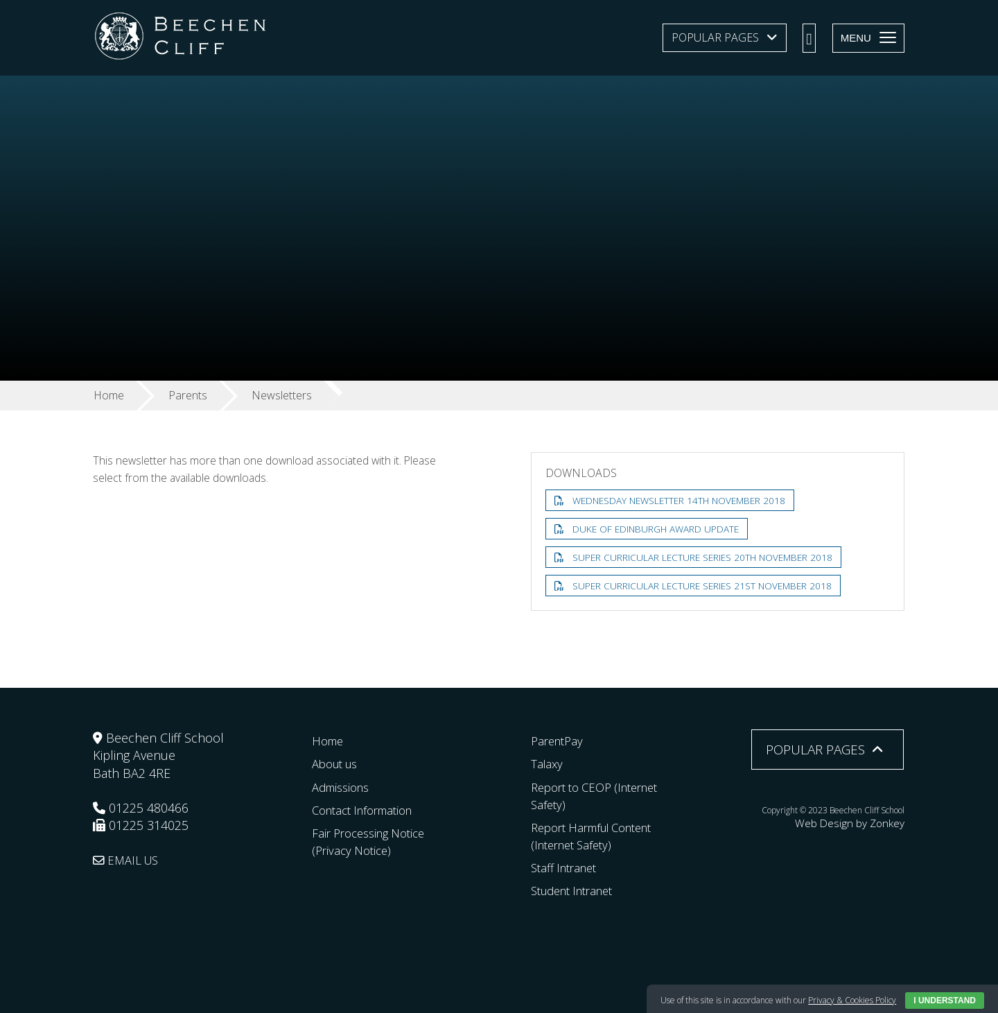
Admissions (344, 786)
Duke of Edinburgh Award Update (657, 529)
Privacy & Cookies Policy (852, 1000)
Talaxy (548, 763)
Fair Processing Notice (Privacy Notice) (374, 841)
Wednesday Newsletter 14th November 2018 (683, 500)
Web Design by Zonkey (861, 821)
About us (338, 763)
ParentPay (559, 740)
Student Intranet (577, 890)
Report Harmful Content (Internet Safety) (599, 836)
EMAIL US (128, 859)
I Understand (944, 1000)
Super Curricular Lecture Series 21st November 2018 (705, 587)
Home (329, 740)
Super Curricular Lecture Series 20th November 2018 (705, 557)
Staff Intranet (567, 867)
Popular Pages (715, 37)
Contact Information (368, 809)
